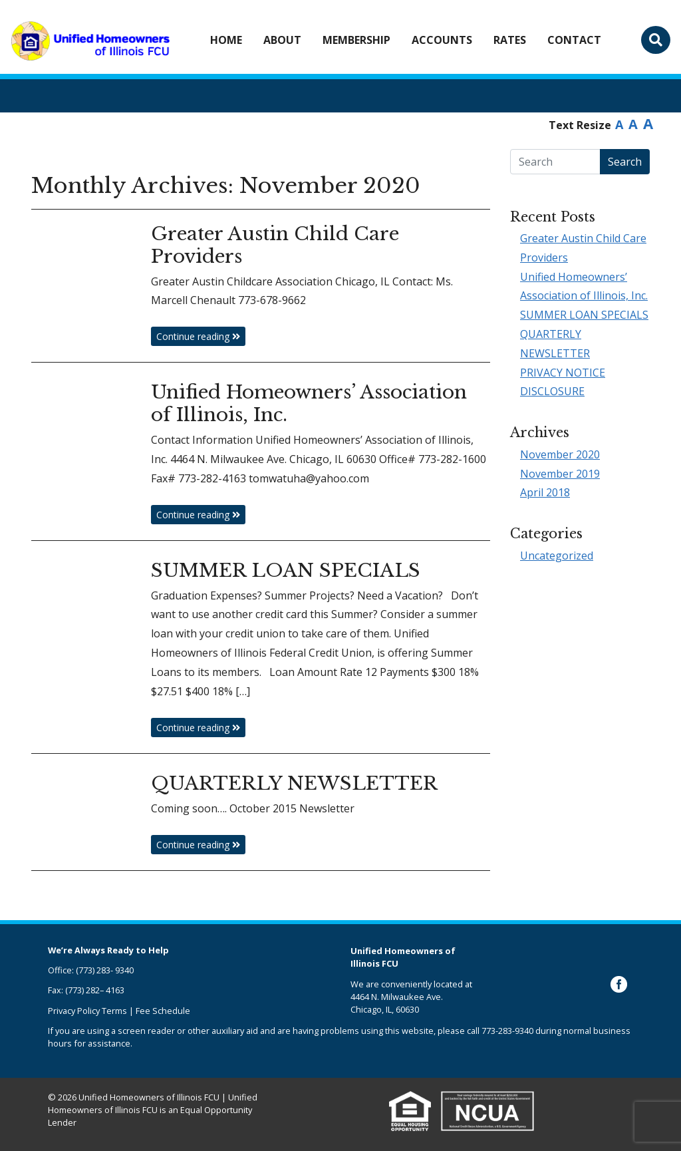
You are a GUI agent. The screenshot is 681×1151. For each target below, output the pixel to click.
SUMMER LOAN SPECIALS (584, 314)
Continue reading (198, 336)
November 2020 (560, 454)
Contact (574, 40)
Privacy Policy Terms (87, 1011)
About (282, 40)
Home (226, 40)
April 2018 (545, 492)
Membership (356, 40)
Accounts (442, 40)
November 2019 (560, 473)
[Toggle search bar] (655, 40)
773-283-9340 (507, 1031)
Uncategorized (556, 555)
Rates (509, 40)
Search (625, 161)
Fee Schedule (163, 1011)
